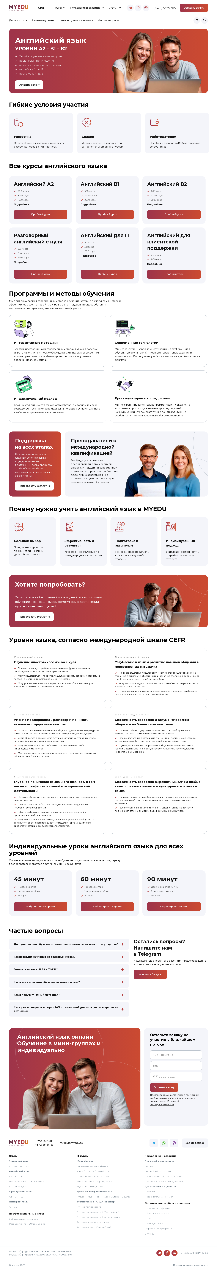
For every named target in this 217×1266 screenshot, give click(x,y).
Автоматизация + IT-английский (94, 1223)
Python (81, 1193)
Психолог (150, 1188)
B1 (21, 1162)
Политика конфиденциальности (190, 1261)
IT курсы (82, 1152)
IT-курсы (39, 7)
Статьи (113, 7)
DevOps (126, 1193)
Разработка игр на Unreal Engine (27, 1220)
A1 (10, 1162)
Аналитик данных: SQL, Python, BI (95, 1178)
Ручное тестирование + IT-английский (98, 1208)
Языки (58, 7)
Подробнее (21, 204)
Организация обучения (157, 1205)
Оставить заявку (194, 7)
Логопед (149, 1162)
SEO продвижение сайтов (23, 1215)
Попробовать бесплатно (34, 485)
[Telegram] (159, 1249)
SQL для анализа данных (90, 1183)
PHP (98, 1193)
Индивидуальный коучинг (159, 1193)
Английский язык (19, 1167)
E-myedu (149, 1230)
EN (204, 20)
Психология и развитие (85, 7)
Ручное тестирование (89, 1203)
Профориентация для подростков (164, 1178)
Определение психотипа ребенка (163, 1172)
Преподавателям (154, 1220)
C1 (33, 1162)
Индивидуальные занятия (76, 20)
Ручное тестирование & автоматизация (98, 1213)
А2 (15, 1203)
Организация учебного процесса (167, 1199)
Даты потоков (18, 20)
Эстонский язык (18, 1157)
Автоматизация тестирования (93, 1218)
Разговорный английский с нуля (26, 1178)
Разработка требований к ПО (93, 1167)
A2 (15, 1162)
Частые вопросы (108, 20)
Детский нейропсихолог (158, 1167)
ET (196, 20)
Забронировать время (40, 906)
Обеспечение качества (157, 1209)
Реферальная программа (158, 1225)
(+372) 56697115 (165, 8)
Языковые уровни (43, 20)
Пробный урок (40, 214)
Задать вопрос (195, 1139)
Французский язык (20, 1188)
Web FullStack (111, 1193)
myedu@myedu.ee (51, 1139)
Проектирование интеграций (93, 1172)
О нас (148, 1215)
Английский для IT (19, 1183)
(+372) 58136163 (24, 1141)
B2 (27, 1162)
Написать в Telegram (150, 974)
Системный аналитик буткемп (93, 1162)
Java (90, 1193)
